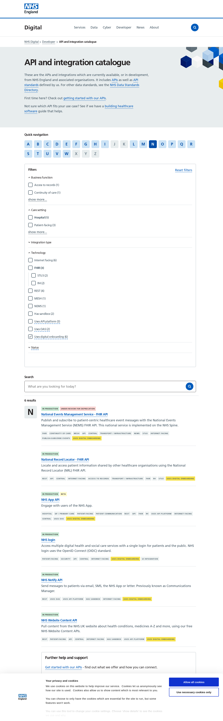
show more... (37, 199)
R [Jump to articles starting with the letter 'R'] (191, 144)
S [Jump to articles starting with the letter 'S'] (28, 153)
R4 (154, 478)
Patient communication (109, 514)
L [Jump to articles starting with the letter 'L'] (134, 144)
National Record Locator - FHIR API (65, 459)
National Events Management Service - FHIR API (74, 414)
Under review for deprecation (78, 409)
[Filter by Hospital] (113, 218)
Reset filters (183, 170)
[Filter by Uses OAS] (42, 329)
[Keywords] (110, 386)
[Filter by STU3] (114, 276)
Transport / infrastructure (115, 433)
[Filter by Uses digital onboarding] (51, 337)
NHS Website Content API (59, 620)
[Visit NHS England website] (31, 8)
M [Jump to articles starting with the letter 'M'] (143, 144)
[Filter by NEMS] (113, 306)
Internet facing (159, 433)
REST (44, 478)
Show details (54, 714)
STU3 (145, 433)
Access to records (98, 478)
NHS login (48, 540)
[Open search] (195, 27)
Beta (63, 494)
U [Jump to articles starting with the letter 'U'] (47, 153)
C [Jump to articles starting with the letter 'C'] (47, 144)
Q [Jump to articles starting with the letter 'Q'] (181, 144)
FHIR (44, 433)
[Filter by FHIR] (113, 268)
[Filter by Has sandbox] (113, 314)
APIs (115, 80)
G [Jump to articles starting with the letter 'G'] (85, 144)
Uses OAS (59, 519)
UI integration (150, 559)
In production (50, 409)
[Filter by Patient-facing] (113, 225)
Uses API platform (161, 514)
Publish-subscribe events (56, 438)
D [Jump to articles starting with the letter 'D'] (57, 144)
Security (66, 559)
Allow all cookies (194, 671)
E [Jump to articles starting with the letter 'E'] (67, 144)
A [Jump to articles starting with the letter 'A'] (28, 144)
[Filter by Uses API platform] (47, 321)
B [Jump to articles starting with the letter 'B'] (38, 144)
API (84, 433)
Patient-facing (85, 514)
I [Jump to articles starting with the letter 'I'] (104, 144)
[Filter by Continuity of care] (113, 193)
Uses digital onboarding (87, 438)
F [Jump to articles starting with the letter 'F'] (76, 144)
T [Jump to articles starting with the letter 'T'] (38, 153)
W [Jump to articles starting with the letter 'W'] (66, 153)
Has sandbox (93, 599)
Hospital (47, 514)
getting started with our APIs (84, 98)
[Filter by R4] (114, 283)
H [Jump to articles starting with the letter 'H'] (95, 144)
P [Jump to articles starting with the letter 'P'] (172, 144)
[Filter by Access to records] (113, 185)
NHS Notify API (51, 580)
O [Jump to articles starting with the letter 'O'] (162, 144)
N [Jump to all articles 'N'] (152, 144)
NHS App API (50, 500)
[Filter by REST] (113, 291)
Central (93, 433)
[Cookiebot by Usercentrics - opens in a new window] (22, 714)
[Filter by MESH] (113, 299)
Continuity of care (60, 433)
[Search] (189, 386)
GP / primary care (64, 514)
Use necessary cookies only (193, 682)
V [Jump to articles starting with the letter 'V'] (57, 153)
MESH (76, 433)
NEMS (137, 433)
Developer (48, 41)
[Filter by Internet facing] (113, 260)
